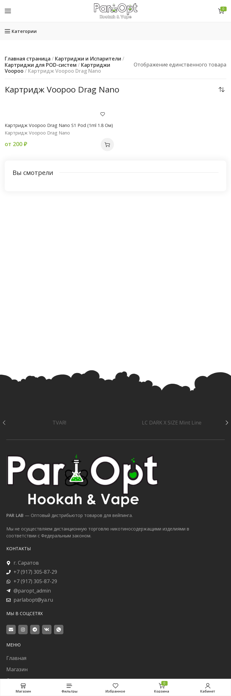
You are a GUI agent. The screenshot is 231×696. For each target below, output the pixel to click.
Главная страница (28, 58)
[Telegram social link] (35, 629)
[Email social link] (11, 629)
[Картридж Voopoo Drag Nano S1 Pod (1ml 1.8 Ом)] (59, 111)
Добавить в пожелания (102, 114)
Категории (24, 31)
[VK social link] (46, 629)
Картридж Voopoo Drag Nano (37, 133)
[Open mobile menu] (8, 11)
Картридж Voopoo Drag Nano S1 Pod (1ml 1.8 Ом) (59, 125)
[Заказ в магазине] (221, 89)
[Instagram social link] (23, 629)
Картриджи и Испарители (88, 58)
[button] (107, 144)
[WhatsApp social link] (58, 629)
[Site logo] (115, 11)
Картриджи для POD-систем (41, 64)
